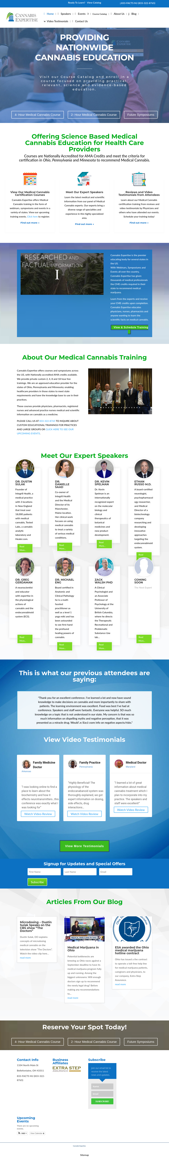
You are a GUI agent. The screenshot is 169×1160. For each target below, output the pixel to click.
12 (129, 407)
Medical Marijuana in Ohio (83, 949)
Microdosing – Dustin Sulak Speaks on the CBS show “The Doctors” (36, 926)
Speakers (66, 14)
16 (139, 407)
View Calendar (37, 1133)
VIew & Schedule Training (131, 327)
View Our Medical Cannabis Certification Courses (29, 194)
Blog (134, 14)
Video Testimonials (57, 21)
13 (131, 407)
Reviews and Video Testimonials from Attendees (139, 194)
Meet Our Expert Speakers (84, 192)
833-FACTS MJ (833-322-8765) (138, 3)
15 (136, 407)
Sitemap (84, 1154)
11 (126, 407)
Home (50, 14)
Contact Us (81, 21)
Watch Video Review (38, 814)
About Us (119, 14)
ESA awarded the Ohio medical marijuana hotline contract (132, 950)
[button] (22, 1133)
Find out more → (29, 222)
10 (124, 407)
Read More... (23, 548)
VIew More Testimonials (84, 846)
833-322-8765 (47, 420)
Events (81, 14)
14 (134, 407)
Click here (32, 216)
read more (25, 957)
